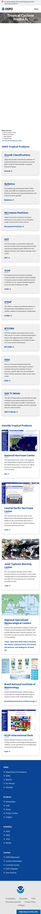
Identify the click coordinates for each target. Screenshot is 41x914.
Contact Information (14, 861)
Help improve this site (28, 912)
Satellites (7, 827)
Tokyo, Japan (9, 642)
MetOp (8, 843)
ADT (7, 258)
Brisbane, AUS (13, 647)
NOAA (8, 776)
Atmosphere (10, 801)
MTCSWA (9, 347)
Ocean (8, 809)
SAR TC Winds (11, 412)
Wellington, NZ (24, 647)
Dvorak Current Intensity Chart (12, 140)
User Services (11, 872)
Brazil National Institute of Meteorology (20, 701)
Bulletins (9, 200)
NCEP (7, 751)
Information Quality (13, 902)
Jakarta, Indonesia (15, 644)
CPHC (7, 530)
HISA (7, 380)
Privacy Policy (30, 902)
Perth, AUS (26, 644)
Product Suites (12, 813)
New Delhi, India (21, 642)
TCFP (7, 289)
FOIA (33, 898)
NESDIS (9, 779)
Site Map (9, 787)
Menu (34, 9)
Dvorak (8, 171)
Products (7, 797)
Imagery (9, 817)
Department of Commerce (16, 772)
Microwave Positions (14, 226)
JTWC (7, 586)
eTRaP (8, 315)
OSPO (5, 767)
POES (8, 835)
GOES (8, 831)
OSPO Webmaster (13, 857)
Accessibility (10, 898)
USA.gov (21, 905)
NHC (6, 474)
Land (8, 805)
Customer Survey (12, 865)
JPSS (8, 839)
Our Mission (10, 783)
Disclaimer (23, 898)
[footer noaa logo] (20, 889)
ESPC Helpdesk (12, 869)
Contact (6, 853)
